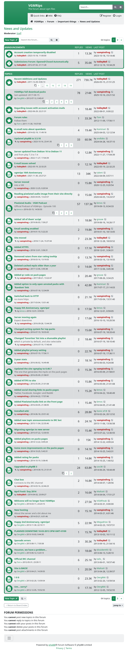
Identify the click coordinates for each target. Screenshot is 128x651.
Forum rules (20, 117)
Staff (19, 33)
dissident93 (102, 549)
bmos (19, 209)
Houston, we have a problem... (30, 549)
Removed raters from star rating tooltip (35, 256)
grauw (100, 219)
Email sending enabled (26, 228)
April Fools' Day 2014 (25, 491)
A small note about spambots (30, 129)
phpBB (51, 644)
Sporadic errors (22, 540)
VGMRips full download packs (30, 91)
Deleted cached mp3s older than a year (35, 265)
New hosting (21, 509)
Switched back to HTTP (26, 296)
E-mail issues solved (25, 163)
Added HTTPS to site (25, 380)
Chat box (19, 479)
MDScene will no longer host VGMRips (34, 500)
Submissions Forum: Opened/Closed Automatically (41, 61)
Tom (19, 123)
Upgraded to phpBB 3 (25, 466)
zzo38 (100, 466)
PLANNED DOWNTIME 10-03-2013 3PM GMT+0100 (40, 531)
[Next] (121, 39)
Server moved (21, 181)
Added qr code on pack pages (30, 274)
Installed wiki (21, 410)
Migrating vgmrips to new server (32, 429)
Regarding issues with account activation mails (39, 107)
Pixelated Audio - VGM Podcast (30, 202)
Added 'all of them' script (27, 219)
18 (65, 85)
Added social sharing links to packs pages (36, 389)
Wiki (49, 15)
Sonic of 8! (102, 410)
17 (59, 85)
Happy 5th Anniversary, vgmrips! (31, 307)
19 (71, 85)
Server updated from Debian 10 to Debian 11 (38, 151)
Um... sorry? (20, 586)
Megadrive (102, 521)
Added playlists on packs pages (31, 438)
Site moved (20, 237)
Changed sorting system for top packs (34, 328)
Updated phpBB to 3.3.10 (27, 138)
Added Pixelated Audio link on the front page (38, 401)
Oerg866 (20, 98)
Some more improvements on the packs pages (39, 447)
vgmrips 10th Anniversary (28, 172)
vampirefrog (103, 52)
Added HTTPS (21, 247)
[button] (23, 599)
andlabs (101, 138)
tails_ (99, 558)
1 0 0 (16, 577)
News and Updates (18, 28)
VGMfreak (102, 500)
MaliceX (101, 491)
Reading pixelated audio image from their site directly (43, 193)
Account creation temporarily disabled (35, 52)
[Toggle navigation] (9, 638)
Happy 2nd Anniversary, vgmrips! (32, 521)
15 (47, 85)
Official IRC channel (24, 558)
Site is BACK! (21, 568)
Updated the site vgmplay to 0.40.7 (33, 368)
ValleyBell (21, 55)
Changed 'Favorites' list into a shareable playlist (40, 338)
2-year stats (20, 359)
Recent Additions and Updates (30, 78)
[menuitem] (37, 15)
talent (100, 172)
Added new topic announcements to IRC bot (38, 420)
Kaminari (101, 129)
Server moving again (25, 317)
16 (53, 85)
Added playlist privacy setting (30, 350)
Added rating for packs (26, 457)
